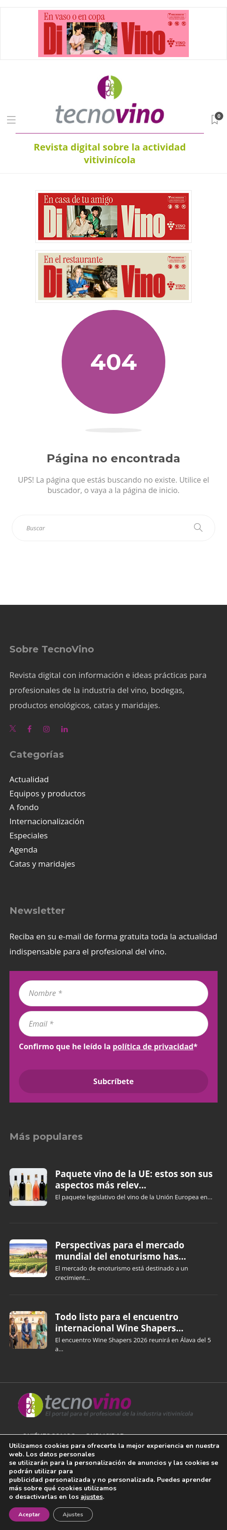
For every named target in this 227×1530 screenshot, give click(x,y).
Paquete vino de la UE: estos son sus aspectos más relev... (134, 1179)
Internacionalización (46, 821)
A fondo (24, 807)
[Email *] (113, 1024)
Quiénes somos (48, 1435)
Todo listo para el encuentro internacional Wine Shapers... (119, 1322)
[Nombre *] (113, 993)
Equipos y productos (47, 793)
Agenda (23, 849)
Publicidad (105, 1435)
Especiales (28, 835)
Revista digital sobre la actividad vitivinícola (109, 153)
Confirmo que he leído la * (108, 1046)
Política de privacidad (62, 1492)
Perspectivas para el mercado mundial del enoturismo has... (120, 1250)
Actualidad (29, 779)
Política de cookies (56, 1473)
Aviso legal (42, 1454)
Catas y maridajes (42, 863)
